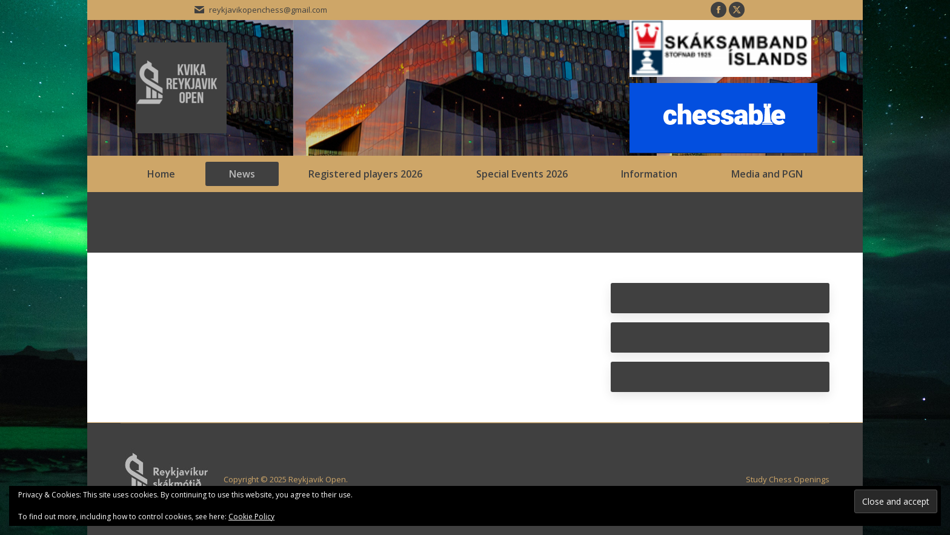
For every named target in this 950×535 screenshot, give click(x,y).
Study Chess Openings (787, 479)
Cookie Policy (251, 516)
